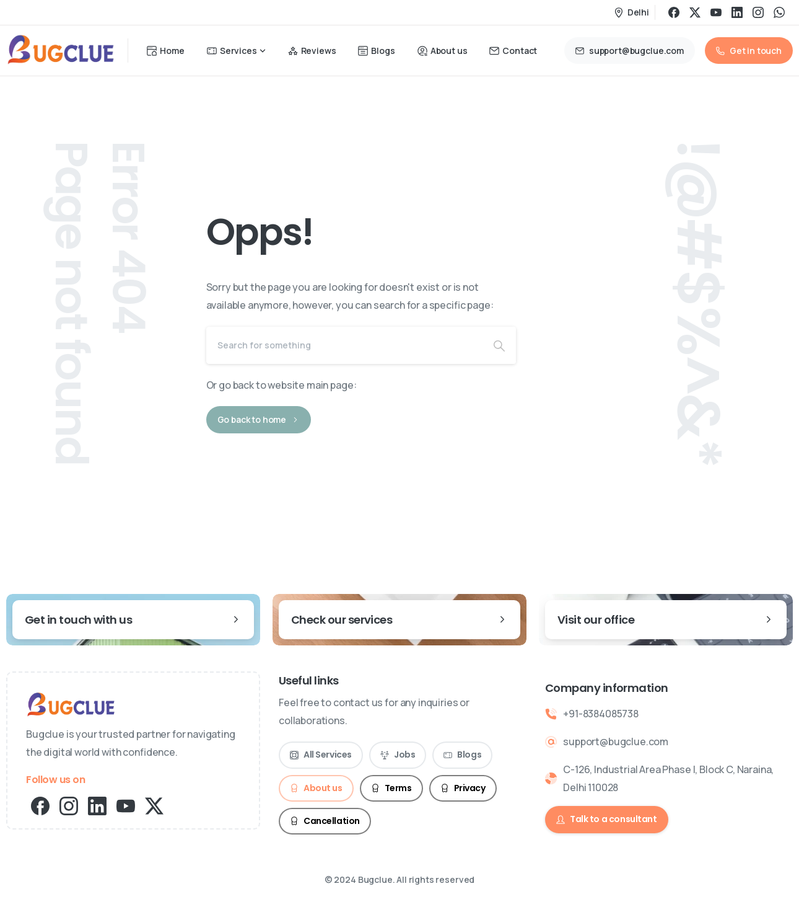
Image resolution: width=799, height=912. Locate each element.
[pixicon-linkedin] (97, 805)
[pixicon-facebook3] (40, 805)
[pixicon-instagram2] (69, 805)
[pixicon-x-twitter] (154, 805)
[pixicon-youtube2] (125, 805)
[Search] (344, 345)
